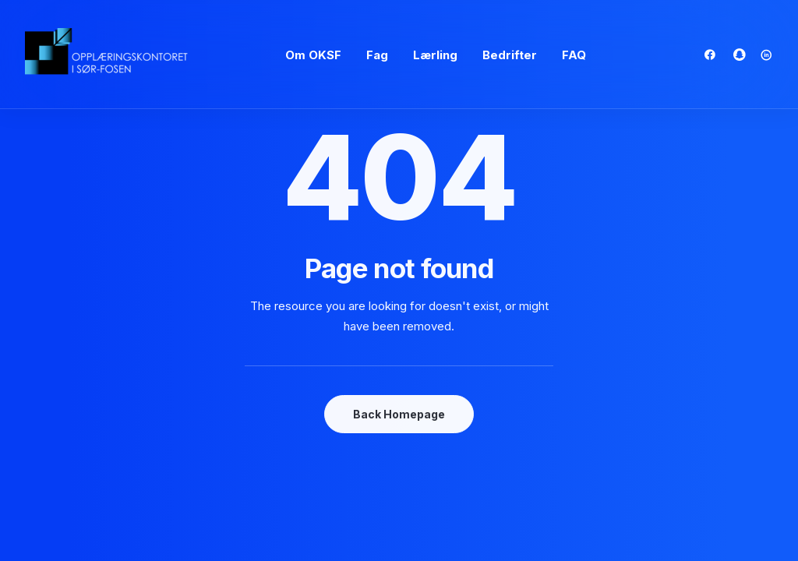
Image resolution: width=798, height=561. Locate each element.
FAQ (574, 55)
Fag (377, 55)
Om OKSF (313, 55)
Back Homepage (399, 414)
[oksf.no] (110, 54)
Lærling (435, 55)
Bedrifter (509, 55)
